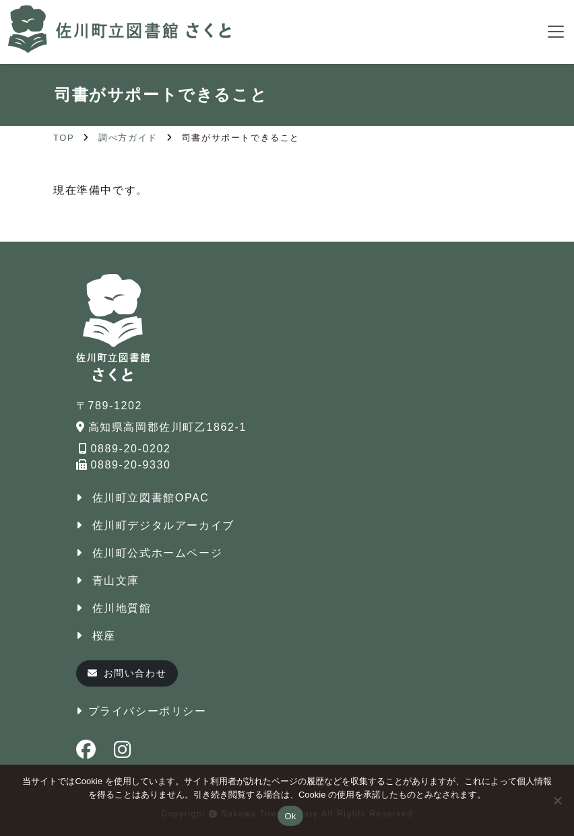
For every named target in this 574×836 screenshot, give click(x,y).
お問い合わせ (127, 673)
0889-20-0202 (124, 448)
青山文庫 (115, 580)
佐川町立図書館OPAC (151, 497)
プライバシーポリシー (147, 711)
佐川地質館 (122, 608)
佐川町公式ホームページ (157, 553)
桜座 (104, 635)
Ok (290, 816)
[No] (557, 800)
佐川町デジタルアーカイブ (163, 525)
